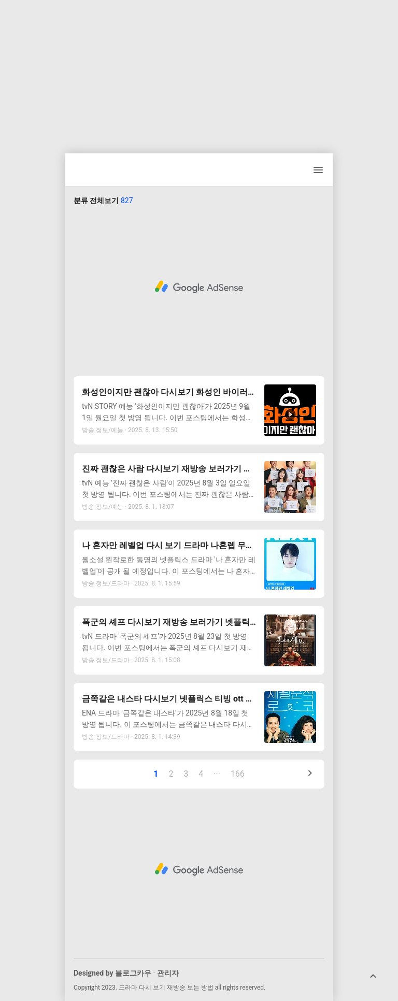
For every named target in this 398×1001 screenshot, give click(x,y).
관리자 (168, 973)
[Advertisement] (199, 72)
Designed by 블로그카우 (112, 973)
